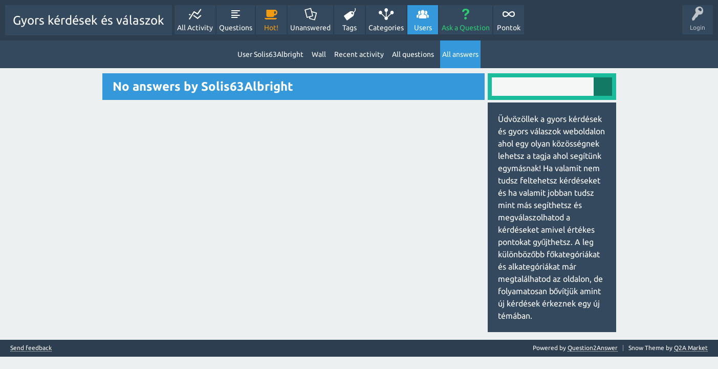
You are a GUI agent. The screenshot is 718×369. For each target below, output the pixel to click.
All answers (460, 54)
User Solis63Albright (270, 54)
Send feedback (31, 348)
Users (423, 28)
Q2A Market (691, 347)
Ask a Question (466, 28)
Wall (319, 54)
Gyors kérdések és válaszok (88, 20)
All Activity (195, 28)
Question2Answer (593, 347)
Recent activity (359, 54)
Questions (235, 28)
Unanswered (310, 28)
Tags (349, 28)
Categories (386, 28)
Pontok (508, 28)
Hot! (271, 28)
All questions (413, 54)
